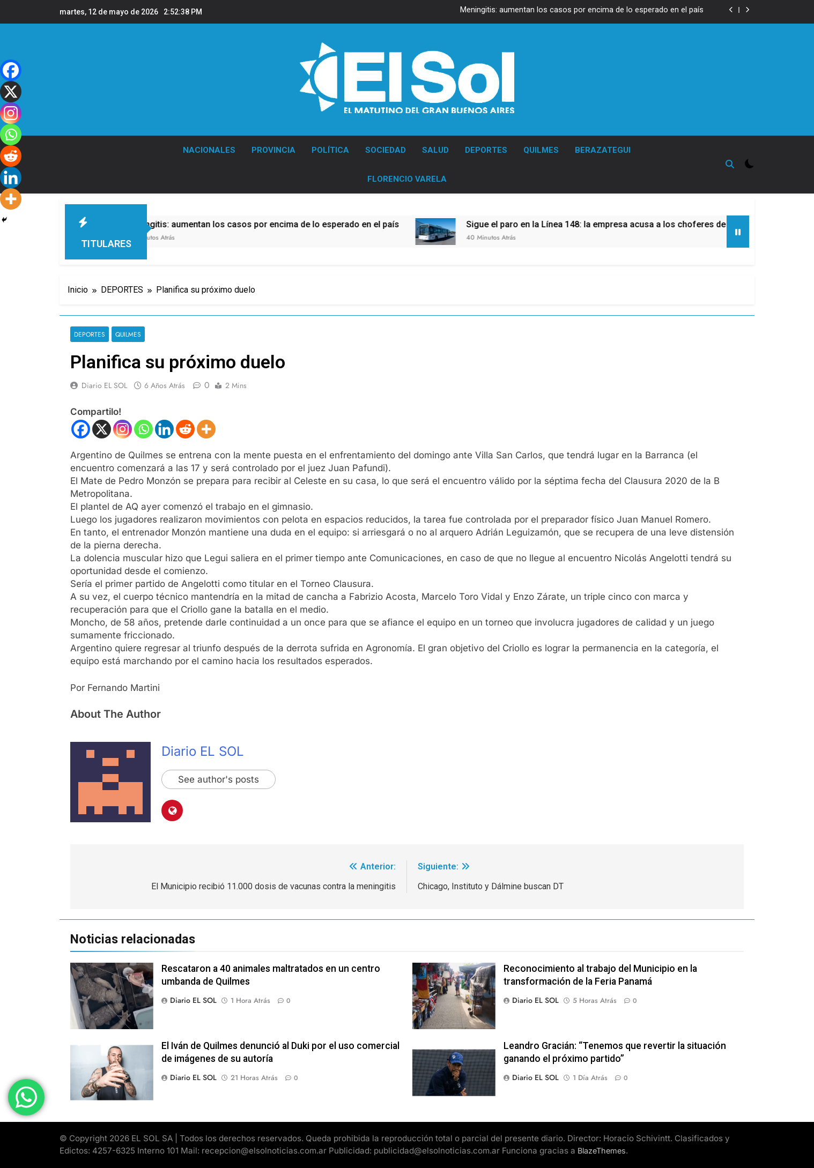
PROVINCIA (273, 150)
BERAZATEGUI (603, 150)
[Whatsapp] (143, 429)
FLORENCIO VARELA (407, 179)
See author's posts (218, 779)
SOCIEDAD (385, 150)
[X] (101, 429)
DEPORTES (486, 150)
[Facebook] (80, 429)
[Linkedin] (164, 429)
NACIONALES (209, 150)
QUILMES (541, 150)
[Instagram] (122, 429)
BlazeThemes (602, 1150)
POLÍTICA (330, 150)
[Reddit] (185, 429)
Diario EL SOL (104, 385)
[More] (206, 429)
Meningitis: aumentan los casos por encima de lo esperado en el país (582, 10)
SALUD (435, 150)
